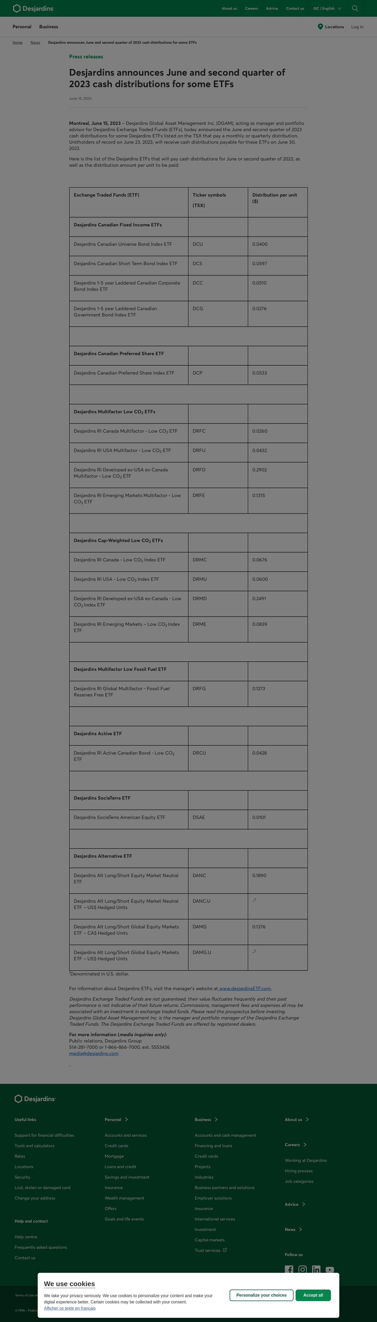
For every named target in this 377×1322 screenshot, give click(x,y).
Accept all (313, 1295)
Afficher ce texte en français (70, 1308)
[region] (188, 1295)
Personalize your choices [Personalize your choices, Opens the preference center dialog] (261, 1295)
